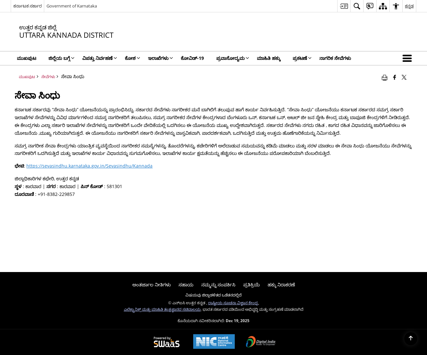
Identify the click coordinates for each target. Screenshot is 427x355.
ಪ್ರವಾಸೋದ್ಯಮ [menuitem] (232, 58)
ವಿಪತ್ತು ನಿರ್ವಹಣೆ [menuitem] (99, 58)
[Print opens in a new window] (384, 77)
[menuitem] (343, 6)
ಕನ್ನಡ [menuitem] (409, 6)
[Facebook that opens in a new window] (395, 77)
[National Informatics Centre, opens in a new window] (214, 342)
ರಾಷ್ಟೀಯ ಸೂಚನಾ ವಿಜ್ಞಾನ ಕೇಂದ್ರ (233, 302)
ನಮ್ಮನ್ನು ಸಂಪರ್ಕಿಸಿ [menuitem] (218, 284)
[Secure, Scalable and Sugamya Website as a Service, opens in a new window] (166, 342)
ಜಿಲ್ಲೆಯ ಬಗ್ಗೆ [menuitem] (61, 58)
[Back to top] (410, 338)
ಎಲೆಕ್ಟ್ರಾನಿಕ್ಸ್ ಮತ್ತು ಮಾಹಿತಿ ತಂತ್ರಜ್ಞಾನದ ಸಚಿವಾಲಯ (162, 309)
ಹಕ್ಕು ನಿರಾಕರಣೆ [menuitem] (281, 284)
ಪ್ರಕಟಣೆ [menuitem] (302, 58)
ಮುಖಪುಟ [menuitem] (26, 58)
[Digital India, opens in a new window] (261, 342)
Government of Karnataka (72, 6)
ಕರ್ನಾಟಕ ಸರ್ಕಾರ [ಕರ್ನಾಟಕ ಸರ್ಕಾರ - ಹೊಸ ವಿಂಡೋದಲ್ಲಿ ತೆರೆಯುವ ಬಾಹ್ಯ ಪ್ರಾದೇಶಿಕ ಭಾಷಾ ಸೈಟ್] (27, 6)
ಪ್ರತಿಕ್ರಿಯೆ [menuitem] (251, 284)
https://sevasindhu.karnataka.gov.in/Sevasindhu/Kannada (89, 166)
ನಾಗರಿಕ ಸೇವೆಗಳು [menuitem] (335, 58)
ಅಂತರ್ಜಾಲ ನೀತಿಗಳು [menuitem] (151, 284)
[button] (408, 58)
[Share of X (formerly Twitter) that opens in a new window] (404, 77)
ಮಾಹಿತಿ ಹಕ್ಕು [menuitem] (268, 58)
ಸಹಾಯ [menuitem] (186, 284)
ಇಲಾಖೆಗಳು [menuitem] (160, 58)
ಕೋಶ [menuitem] (132, 58)
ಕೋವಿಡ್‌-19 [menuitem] (192, 58)
